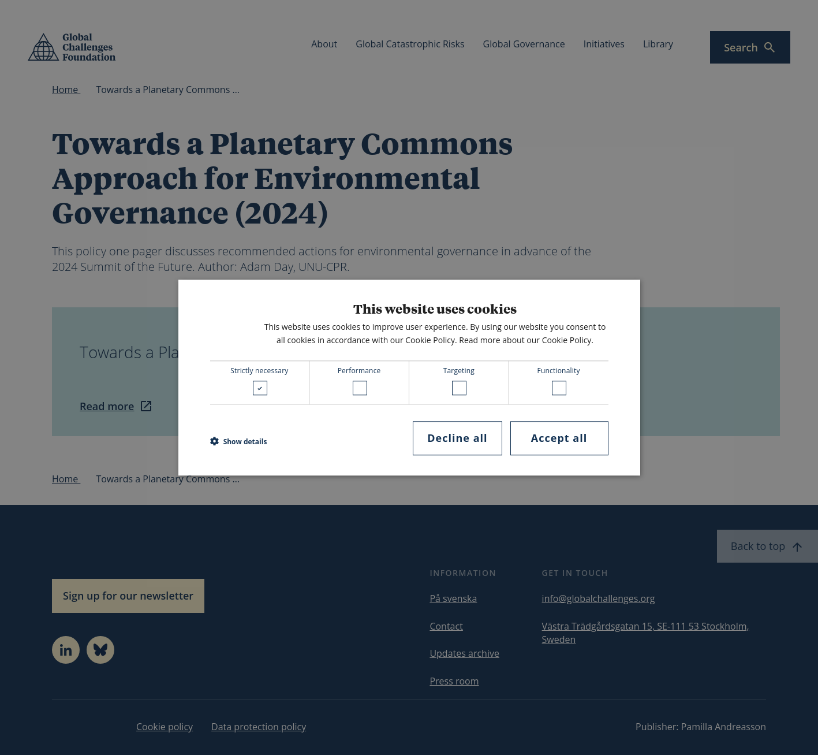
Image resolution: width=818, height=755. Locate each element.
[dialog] (409, 377)
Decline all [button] (457, 438)
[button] (238, 441)
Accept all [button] (559, 438)
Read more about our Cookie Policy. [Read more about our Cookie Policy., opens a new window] (526, 339)
